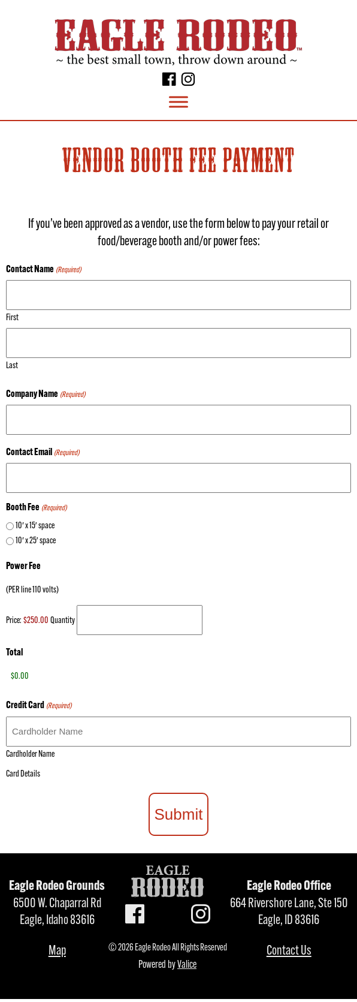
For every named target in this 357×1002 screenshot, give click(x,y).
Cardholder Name (30, 754)
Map (57, 951)
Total (14, 653)
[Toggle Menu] (178, 102)
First (12, 318)
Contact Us (289, 951)
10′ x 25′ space (36, 541)
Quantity (62, 620)
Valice (186, 965)
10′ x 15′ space (35, 526)
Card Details (23, 774)
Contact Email (42, 453)
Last (12, 366)
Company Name (45, 395)
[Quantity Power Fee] (139, 620)
